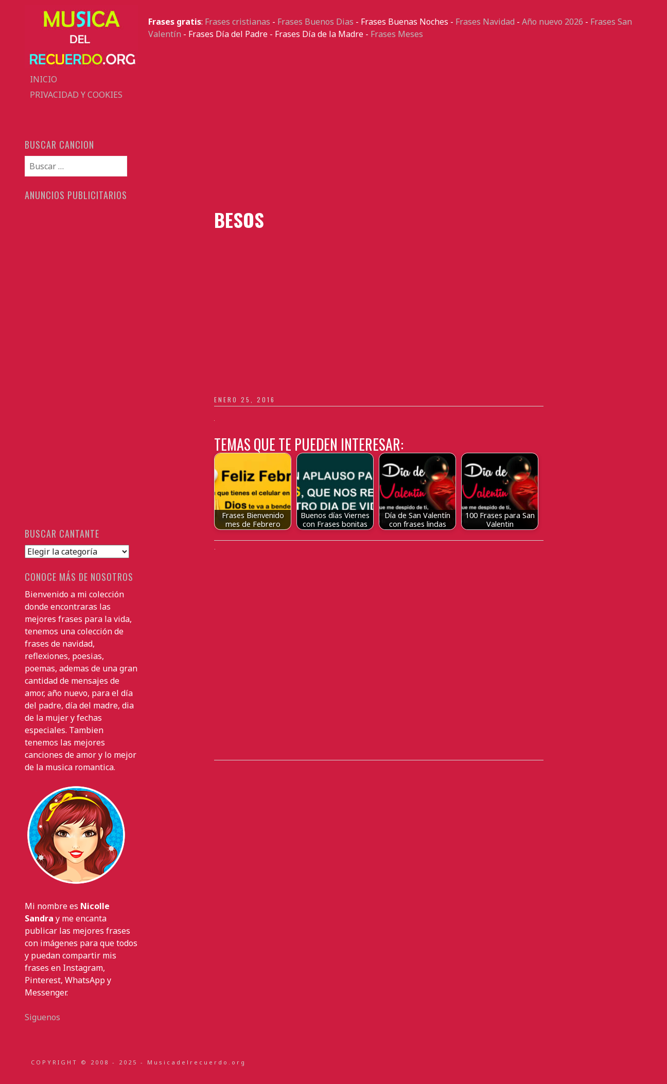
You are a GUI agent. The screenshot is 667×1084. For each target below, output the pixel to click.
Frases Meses (397, 34)
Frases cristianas (237, 21)
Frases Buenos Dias (315, 21)
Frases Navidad (485, 21)
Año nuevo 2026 (552, 21)
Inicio (43, 79)
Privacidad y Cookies (76, 94)
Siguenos (42, 1017)
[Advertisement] (395, 124)
